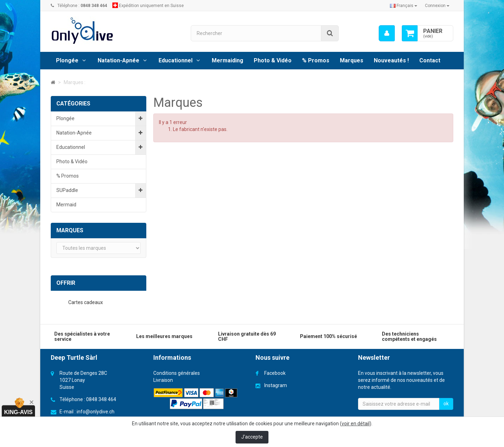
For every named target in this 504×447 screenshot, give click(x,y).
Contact (429, 60)
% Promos (315, 60)
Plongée (67, 60)
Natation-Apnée (118, 60)
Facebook (275, 373)
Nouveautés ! (391, 60)
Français (403, 5)
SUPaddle (67, 190)
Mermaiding (227, 60)
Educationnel (175, 60)
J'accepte (252, 437)
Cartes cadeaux (86, 302)
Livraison (163, 380)
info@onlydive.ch (95, 411)
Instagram (275, 385)
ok (446, 403)
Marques (351, 60)
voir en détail (356, 423)
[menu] (387, 33)
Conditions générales (176, 373)
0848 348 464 (101, 399)
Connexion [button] (437, 5)
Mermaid (66, 204)
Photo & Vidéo (273, 60)
